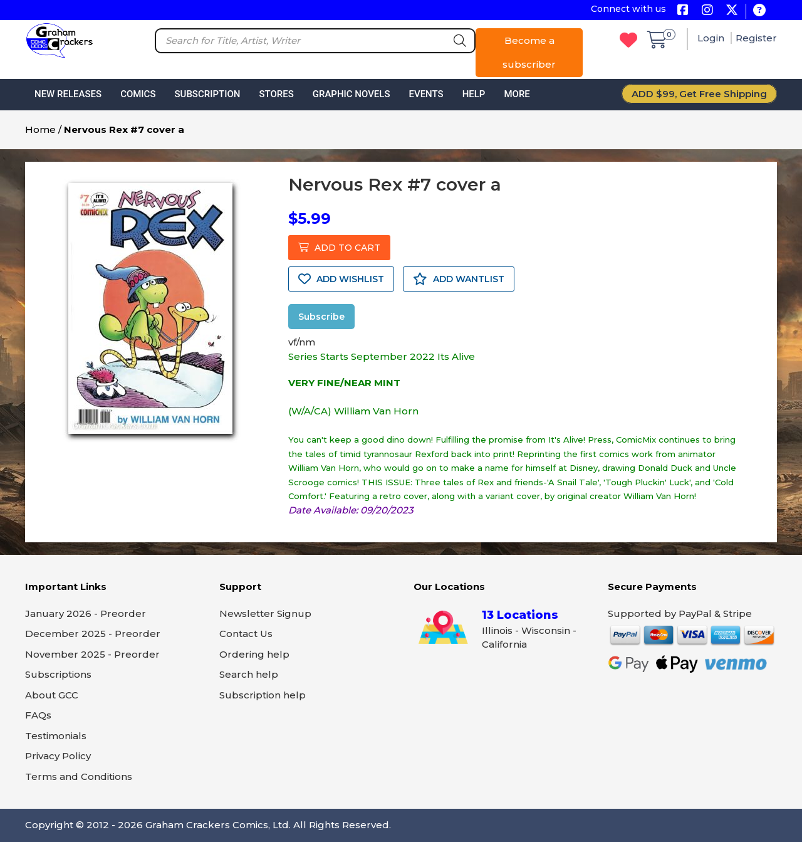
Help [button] (474, 94)
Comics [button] (137, 94)
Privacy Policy (58, 756)
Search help (248, 674)
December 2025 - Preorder (92, 633)
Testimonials (55, 736)
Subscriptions (58, 674)
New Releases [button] (68, 94)
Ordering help (254, 654)
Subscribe (321, 316)
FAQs (38, 715)
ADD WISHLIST (341, 279)
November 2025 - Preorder (92, 654)
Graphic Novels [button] (351, 94)
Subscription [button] (208, 94)
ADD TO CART (339, 247)
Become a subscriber (529, 52)
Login (712, 38)
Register (756, 38)
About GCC (51, 695)
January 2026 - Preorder (85, 613)
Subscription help (262, 695)
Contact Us (246, 633)
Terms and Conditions (78, 776)
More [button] (516, 94)
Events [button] (426, 94)
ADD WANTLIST (458, 279)
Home (40, 129)
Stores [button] (276, 94)
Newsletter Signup (265, 613)
